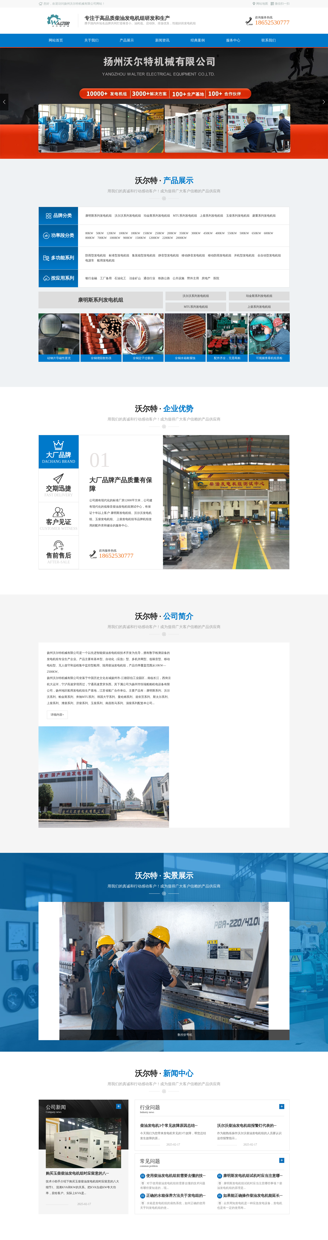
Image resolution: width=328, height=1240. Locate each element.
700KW (102, 237)
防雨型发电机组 (95, 255)
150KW (147, 233)
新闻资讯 (162, 40)
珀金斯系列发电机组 (157, 215)
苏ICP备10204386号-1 (276, 1219)
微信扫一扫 (280, 3)
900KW (127, 237)
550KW (232, 233)
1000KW (115, 237)
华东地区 (153, 1167)
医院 (216, 278)
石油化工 (120, 278)
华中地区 (153, 1178)
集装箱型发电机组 (143, 255)
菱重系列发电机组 (264, 215)
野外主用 (193, 278)
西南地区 (153, 1196)
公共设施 (178, 278)
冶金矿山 (135, 278)
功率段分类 (83, 1172)
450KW (208, 233)
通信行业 (149, 278)
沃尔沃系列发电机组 (128, 215)
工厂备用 (106, 278)
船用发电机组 (106, 260)
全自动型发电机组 (269, 255)
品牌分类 (82, 1167)
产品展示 (127, 40)
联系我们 (268, 40)
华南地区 (153, 1172)
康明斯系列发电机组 (98, 215)
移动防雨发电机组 (219, 255)
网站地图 (260, 3)
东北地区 (153, 1202)
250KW (159, 233)
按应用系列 (83, 1184)
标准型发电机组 (119, 255)
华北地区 (153, 1184)
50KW (100, 233)
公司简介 (46, 1167)
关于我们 (91, 40)
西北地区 (153, 1190)
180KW (135, 233)
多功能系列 (83, 1178)
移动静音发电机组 (193, 255)
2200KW (167, 237)
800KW (90, 237)
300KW (195, 233)
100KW (123, 233)
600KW (268, 233)
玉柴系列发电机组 (238, 215)
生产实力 (46, 1172)
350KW (183, 233)
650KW (256, 233)
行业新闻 (117, 1172)
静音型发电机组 (168, 255)
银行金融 (91, 278)
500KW (244, 233)
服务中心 (233, 40)
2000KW (181, 237)
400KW (220, 233)
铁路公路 (164, 278)
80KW (89, 233)
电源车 (89, 260)
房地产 (206, 278)
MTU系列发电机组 (185, 215)
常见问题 (117, 1178)
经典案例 (198, 40)
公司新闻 (117, 1167)
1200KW (154, 237)
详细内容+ (57, 714)
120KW (111, 233)
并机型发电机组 (244, 255)
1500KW (140, 237)
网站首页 (56, 40)
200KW (171, 233)
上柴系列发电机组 (211, 215)
